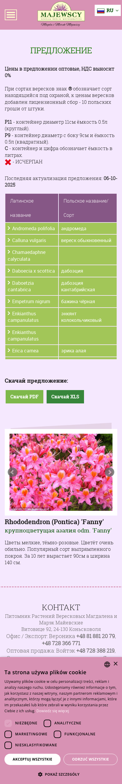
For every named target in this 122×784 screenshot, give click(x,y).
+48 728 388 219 (95, 650)
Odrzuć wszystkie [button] (90, 759)
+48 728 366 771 (61, 643)
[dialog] (61, 720)
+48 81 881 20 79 (95, 636)
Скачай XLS (65, 396)
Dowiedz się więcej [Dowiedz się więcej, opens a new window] (53, 710)
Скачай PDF (24, 396)
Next (109, 472)
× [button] (115, 664)
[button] (61, 774)
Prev (12, 472)
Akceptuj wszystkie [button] (32, 759)
